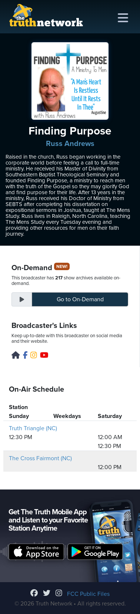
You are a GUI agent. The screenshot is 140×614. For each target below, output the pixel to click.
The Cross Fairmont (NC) (40, 458)
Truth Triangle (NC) (33, 428)
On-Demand (80, 299)
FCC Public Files (88, 594)
